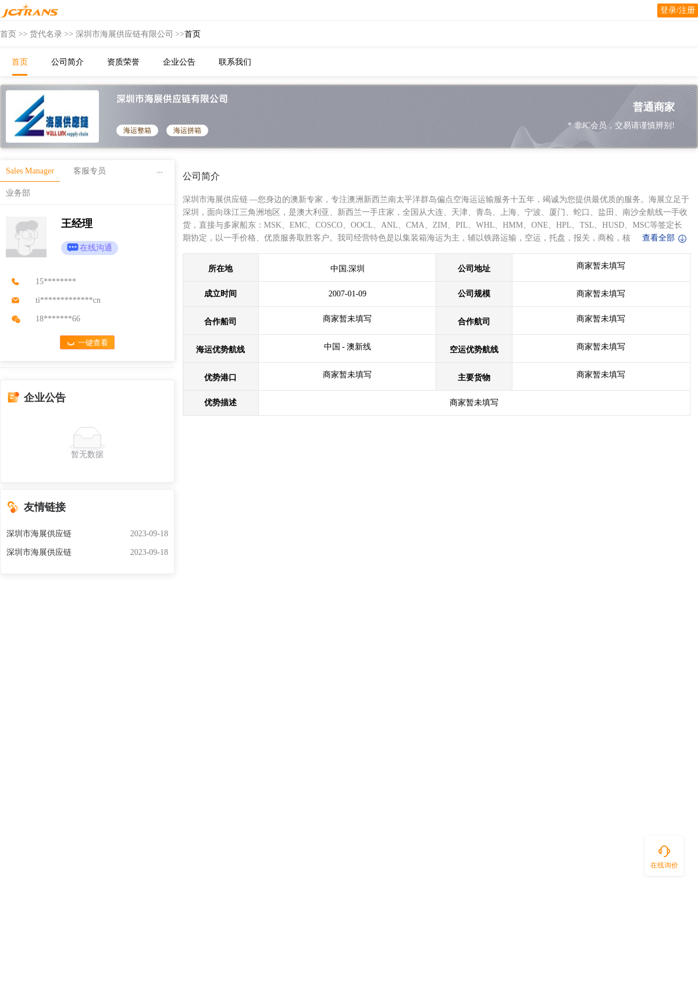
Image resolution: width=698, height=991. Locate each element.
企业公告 (179, 62)
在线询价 (664, 865)
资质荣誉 (123, 62)
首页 (8, 34)
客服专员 (89, 171)
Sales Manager (30, 171)
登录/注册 (677, 10)
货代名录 (46, 34)
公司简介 (67, 62)
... (160, 170)
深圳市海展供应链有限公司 (124, 34)
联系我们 (235, 62)
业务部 (18, 193)
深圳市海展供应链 (39, 533)
